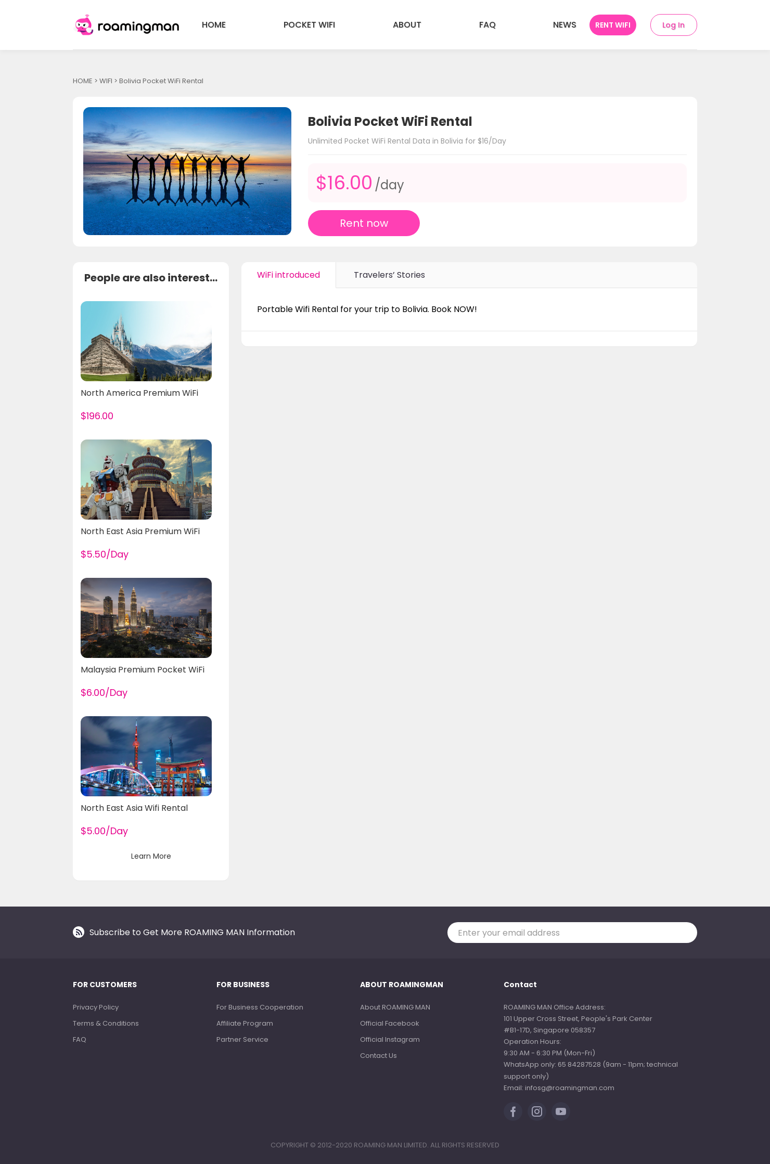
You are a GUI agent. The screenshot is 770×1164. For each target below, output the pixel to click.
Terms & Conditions (106, 1023)
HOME (214, 25)
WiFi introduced (288, 275)
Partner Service (242, 1039)
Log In (673, 25)
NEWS (564, 25)
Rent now (364, 223)
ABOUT (407, 25)
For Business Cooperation (259, 1007)
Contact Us (378, 1055)
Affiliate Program (244, 1023)
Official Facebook (389, 1023)
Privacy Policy (96, 1007)
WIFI (105, 81)
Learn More (151, 856)
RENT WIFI (613, 25)
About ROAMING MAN (395, 1007)
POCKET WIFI (309, 25)
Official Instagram (390, 1039)
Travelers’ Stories (389, 275)
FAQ (487, 25)
